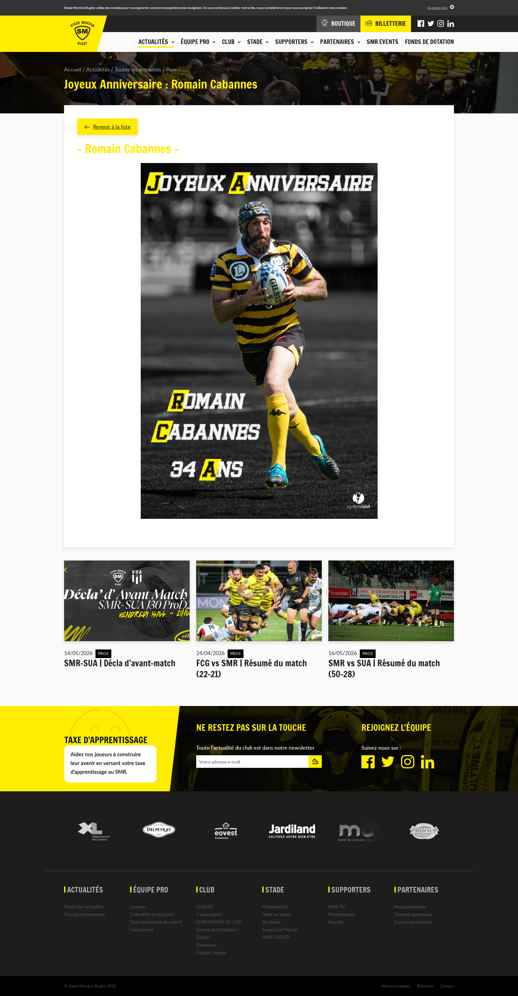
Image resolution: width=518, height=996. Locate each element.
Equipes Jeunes (211, 952)
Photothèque (341, 914)
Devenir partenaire (413, 914)
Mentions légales (395, 985)
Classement (141, 929)
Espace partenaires (413, 922)
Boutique (271, 922)
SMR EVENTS (382, 41)
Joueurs (138, 906)
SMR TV (336, 906)
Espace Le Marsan (280, 929)
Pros (171, 69)
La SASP (204, 906)
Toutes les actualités (138, 69)
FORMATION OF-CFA (218, 922)
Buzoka (335, 922)
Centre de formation (216, 929)
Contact (447, 985)
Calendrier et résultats (152, 914)
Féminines (206, 945)
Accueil (72, 69)
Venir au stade (276, 914)
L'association (209, 914)
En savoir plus (437, 7)
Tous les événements (84, 914)
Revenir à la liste (107, 126)
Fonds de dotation (429, 41)
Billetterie (425, 985)
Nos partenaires (410, 906)
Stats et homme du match (156, 922)
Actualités (98, 69)
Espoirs (203, 937)
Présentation (275, 906)
